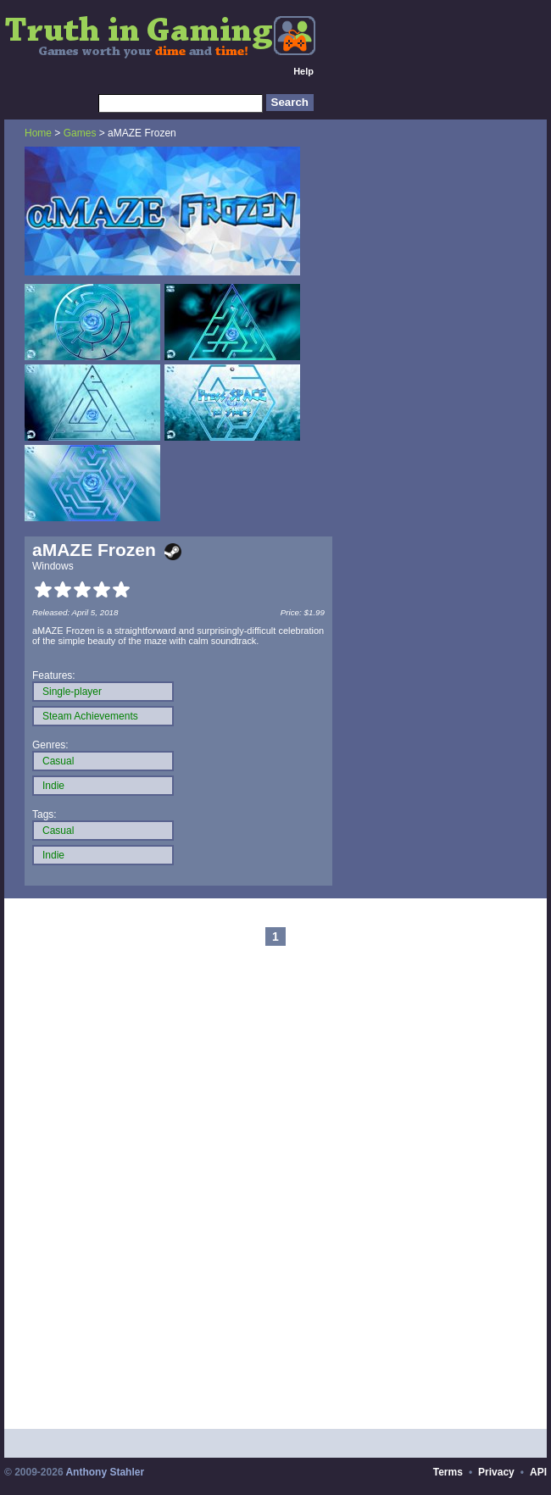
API (538, 1472)
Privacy (496, 1472)
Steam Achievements (90, 716)
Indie (53, 786)
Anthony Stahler (104, 1472)
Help (303, 71)
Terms (448, 1472)
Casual (58, 761)
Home (38, 133)
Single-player (72, 691)
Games (80, 133)
